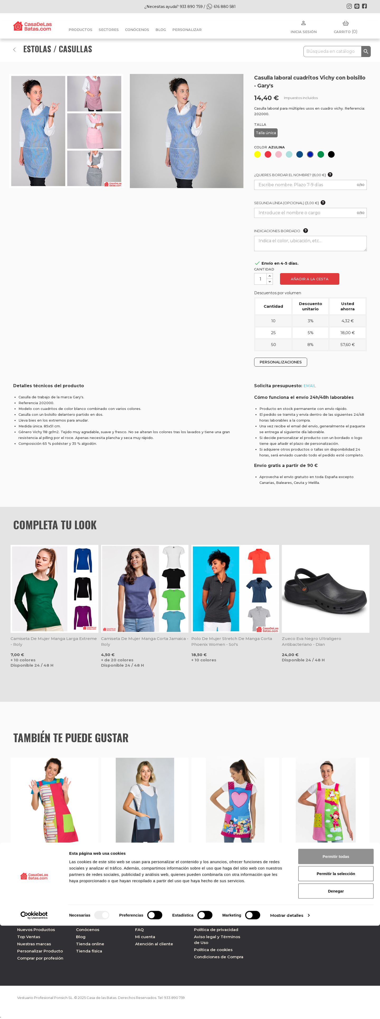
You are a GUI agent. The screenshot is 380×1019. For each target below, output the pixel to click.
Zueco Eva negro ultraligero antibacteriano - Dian (311, 641)
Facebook (364, 6)
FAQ (139, 929)
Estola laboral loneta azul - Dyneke (138, 851)
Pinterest (356, 6)
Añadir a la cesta (310, 279)
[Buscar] (337, 51)
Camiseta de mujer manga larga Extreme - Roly (54, 641)
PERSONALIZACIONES (281, 362)
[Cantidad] (260, 279)
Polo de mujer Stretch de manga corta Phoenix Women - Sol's (231, 641)
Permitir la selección (336, 967)
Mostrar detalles (286, 1008)
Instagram (349, 6)
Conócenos (137, 29)
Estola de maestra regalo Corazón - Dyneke (228, 854)
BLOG (160, 29)
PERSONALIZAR (187, 29)
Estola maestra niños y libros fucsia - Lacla (49, 854)
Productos (80, 29)
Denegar (336, 984)
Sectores (109, 29)
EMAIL (309, 386)
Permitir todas (336, 949)
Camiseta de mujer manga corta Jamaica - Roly (144, 641)
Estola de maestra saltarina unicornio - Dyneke (321, 854)
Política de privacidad (216, 929)
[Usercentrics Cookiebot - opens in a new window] (34, 1009)
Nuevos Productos (36, 929)
